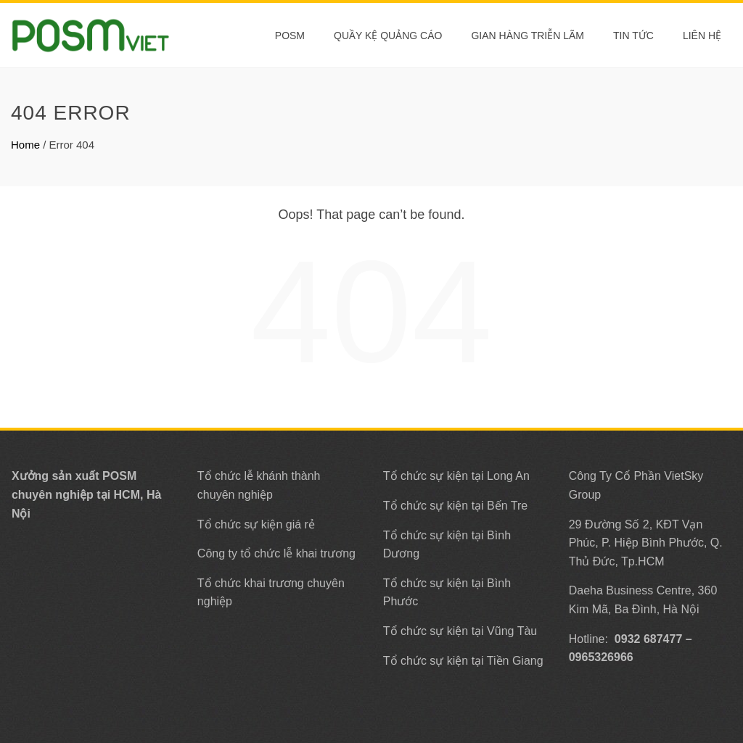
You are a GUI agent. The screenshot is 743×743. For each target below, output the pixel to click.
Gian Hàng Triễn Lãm (527, 35)
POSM (290, 35)
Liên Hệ (702, 35)
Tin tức (633, 35)
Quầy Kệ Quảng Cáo (388, 35)
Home (25, 144)
